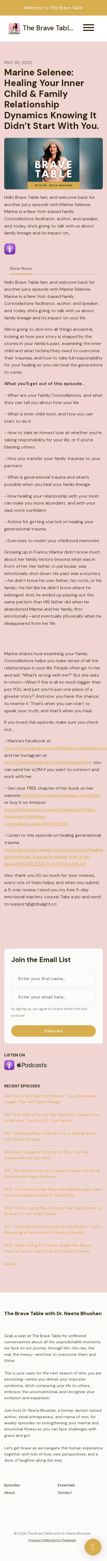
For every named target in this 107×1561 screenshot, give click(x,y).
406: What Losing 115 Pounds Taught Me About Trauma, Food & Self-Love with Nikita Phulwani (47, 1248)
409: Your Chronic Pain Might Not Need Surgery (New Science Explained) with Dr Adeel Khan (53, 1192)
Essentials (66, 1485)
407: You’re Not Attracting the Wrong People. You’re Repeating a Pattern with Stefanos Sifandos (52, 1229)
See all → (12, 1263)
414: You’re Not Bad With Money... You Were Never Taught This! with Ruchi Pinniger (50, 1098)
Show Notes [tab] (21, 268)
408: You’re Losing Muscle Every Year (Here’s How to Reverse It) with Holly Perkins (52, 1210)
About (9, 1492)
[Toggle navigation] (88, 28)
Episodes (12, 1485)
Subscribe (54, 1030)
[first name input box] (53, 979)
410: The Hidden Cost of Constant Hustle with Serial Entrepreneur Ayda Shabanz (52, 1173)
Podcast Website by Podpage (52, 1540)
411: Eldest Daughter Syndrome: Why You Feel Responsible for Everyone (46, 1154)
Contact (65, 1492)
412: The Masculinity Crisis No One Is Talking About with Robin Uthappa (50, 1136)
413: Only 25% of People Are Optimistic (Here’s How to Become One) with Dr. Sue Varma (51, 1117)
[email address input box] (53, 997)
